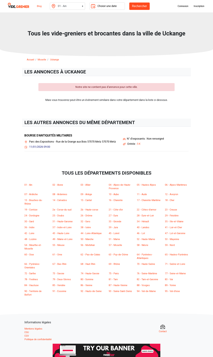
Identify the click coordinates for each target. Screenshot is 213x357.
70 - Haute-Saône (146, 264)
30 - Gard (29, 221)
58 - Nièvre (142, 245)
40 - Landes (143, 227)
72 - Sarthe (30, 273)
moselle (42, 59)
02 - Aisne (58, 185)
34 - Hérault (143, 221)
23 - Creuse (171, 210)
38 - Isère (86, 227)
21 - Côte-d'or (116, 210)
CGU (26, 332)
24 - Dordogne (31, 215)
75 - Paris (114, 273)
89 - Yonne (170, 285)
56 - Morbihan (88, 245)
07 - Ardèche (31, 194)
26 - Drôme (86, 215)
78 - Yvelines (31, 279)
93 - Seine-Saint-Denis (120, 291)
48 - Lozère (30, 239)
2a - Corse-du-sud (62, 210)
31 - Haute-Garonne (63, 221)
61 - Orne (57, 254)
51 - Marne (114, 239)
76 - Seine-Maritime (147, 273)
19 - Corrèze (30, 210)
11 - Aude (142, 194)
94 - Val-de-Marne (146, 291)
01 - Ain (28, 185)
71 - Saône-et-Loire (175, 264)
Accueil (30, 59)
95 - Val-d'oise (172, 291)
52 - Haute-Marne (146, 239)
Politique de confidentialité (38, 339)
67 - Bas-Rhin (59, 264)
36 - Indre (29, 227)
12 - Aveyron (171, 194)
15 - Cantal (86, 200)
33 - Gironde (115, 221)
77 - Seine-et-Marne (175, 273)
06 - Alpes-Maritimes (176, 185)
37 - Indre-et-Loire (62, 227)
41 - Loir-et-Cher (173, 227)
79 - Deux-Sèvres (62, 279)
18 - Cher (169, 200)
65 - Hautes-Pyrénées (176, 254)
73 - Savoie (58, 273)
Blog (39, 6)
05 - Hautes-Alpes (146, 185)
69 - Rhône (114, 264)
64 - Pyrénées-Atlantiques (145, 256)
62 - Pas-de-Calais (90, 254)
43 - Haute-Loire (61, 233)
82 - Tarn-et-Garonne (147, 279)
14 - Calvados (60, 200)
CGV (26, 336)
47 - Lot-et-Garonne (175, 233)
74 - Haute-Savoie (90, 273)
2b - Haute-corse (89, 210)
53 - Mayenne (172, 239)
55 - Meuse (58, 245)
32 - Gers (85, 221)
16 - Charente (116, 200)
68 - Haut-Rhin (88, 264)
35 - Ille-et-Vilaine (174, 221)
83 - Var (169, 279)
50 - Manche (87, 239)
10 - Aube (114, 194)
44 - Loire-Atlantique (91, 233)
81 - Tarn (113, 279)
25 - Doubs (58, 215)
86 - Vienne (86, 285)
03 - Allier (86, 185)
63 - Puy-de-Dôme (118, 254)
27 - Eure (113, 215)
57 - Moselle (115, 245)
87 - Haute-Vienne (118, 285)
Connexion (183, 6)
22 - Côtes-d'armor (146, 210)
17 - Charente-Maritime (148, 200)
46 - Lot (141, 233)
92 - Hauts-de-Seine (91, 291)
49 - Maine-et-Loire (62, 239)
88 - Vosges (143, 285)
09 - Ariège (86, 194)
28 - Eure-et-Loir (145, 215)
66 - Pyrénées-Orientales (32, 265)
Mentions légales (33, 329)
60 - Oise (29, 254)
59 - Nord (170, 245)
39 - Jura (113, 227)
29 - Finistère (172, 215)
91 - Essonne (59, 291)
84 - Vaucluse (31, 285)
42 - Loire (29, 233)
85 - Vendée (59, 285)
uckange (54, 59)
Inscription (199, 6)
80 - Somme (87, 279)
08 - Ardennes (60, 194)
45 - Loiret (114, 233)
